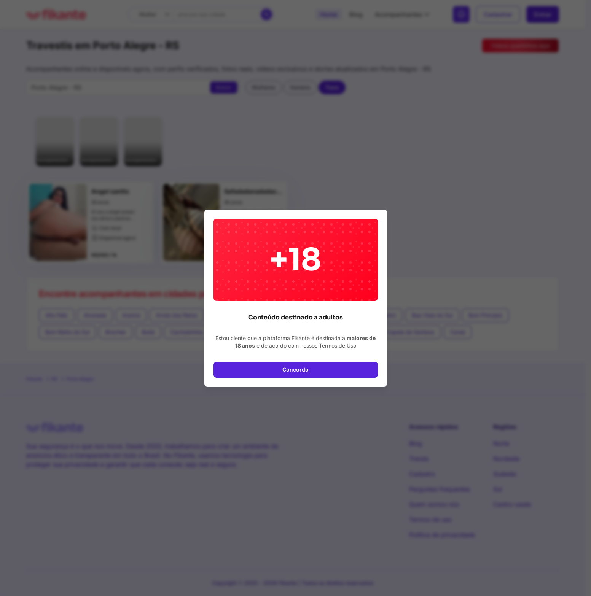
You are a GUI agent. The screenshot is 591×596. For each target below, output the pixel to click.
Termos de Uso (337, 345)
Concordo (295, 369)
